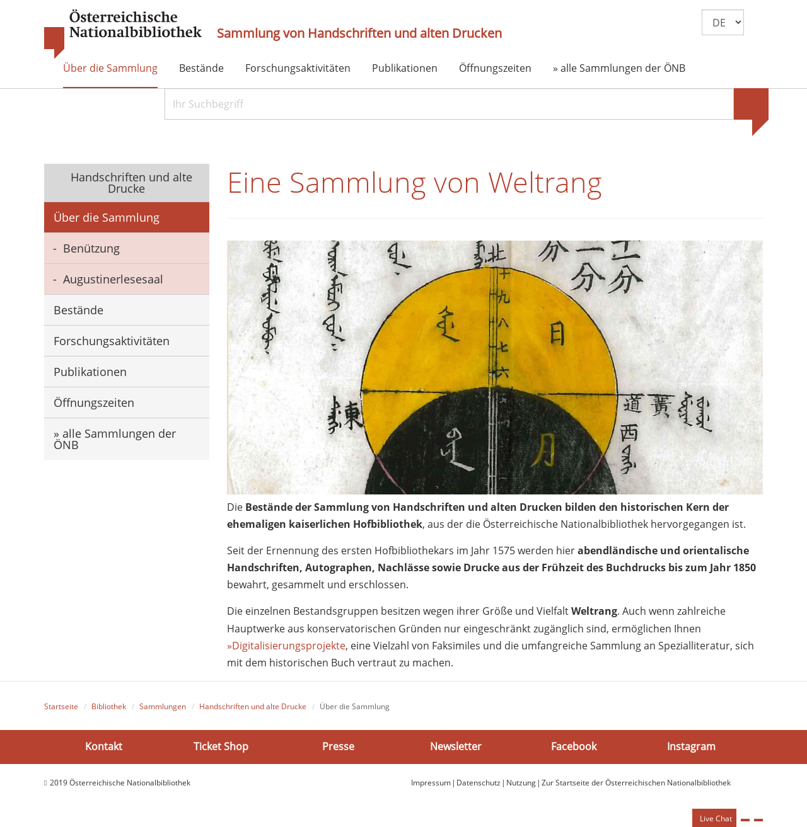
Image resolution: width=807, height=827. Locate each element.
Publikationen (405, 68)
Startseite (61, 706)
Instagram (691, 746)
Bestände (201, 68)
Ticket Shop (221, 746)
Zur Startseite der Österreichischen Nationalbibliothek (636, 782)
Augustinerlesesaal (113, 279)
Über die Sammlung (110, 68)
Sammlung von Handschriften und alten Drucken (359, 33)
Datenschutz (478, 782)
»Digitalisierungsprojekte (286, 646)
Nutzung (521, 782)
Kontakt (103, 746)
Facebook (573, 746)
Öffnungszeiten (495, 68)
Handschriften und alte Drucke (129, 182)
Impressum (431, 782)
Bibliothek (108, 706)
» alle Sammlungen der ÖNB (619, 68)
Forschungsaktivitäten (298, 68)
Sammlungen (162, 706)
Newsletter (456, 746)
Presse (338, 746)
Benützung (91, 248)
